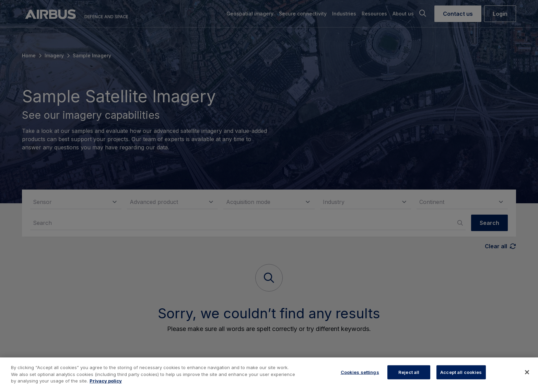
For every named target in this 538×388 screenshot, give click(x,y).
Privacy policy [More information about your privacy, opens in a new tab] (106, 381)
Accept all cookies (461, 372)
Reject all (408, 372)
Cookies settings (360, 372)
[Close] (527, 372)
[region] (269, 372)
